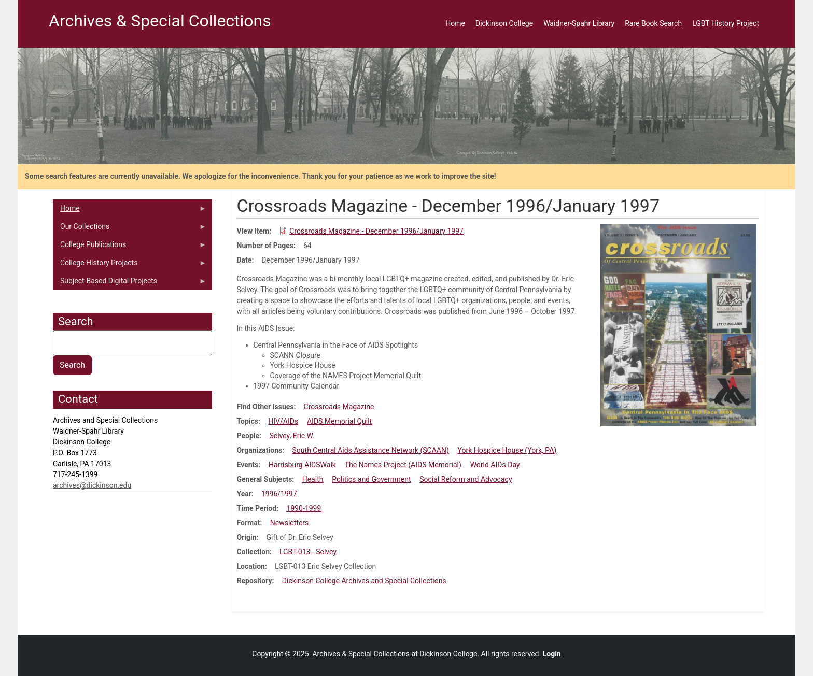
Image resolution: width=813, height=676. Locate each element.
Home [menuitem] (455, 23)
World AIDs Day (495, 465)
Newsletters (289, 523)
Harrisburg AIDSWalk (302, 465)
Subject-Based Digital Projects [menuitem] (129, 283)
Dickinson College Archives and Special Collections (364, 581)
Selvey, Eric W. (291, 436)
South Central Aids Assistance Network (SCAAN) (370, 450)
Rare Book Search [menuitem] (653, 23)
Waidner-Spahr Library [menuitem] (578, 23)
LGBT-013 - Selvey (308, 552)
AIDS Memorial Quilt (339, 421)
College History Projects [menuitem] (129, 265)
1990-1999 (304, 508)
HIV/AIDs (283, 421)
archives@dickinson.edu (92, 485)
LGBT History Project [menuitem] (725, 23)
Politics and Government (371, 479)
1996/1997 (279, 494)
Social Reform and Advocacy (465, 479)
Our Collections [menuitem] (129, 229)
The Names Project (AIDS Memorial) (403, 465)
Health (313, 479)
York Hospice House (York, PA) (507, 450)
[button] (678, 325)
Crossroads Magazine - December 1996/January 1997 (376, 231)
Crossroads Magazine (339, 406)
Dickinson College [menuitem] (504, 23)
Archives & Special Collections (160, 21)
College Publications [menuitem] (129, 247)
